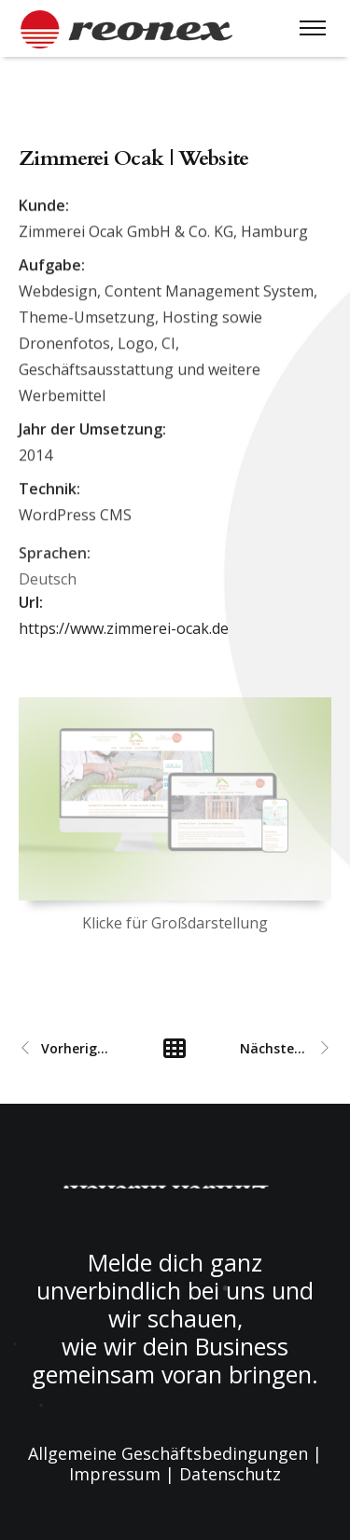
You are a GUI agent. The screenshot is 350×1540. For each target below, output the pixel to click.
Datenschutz (230, 1474)
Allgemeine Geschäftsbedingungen (168, 1453)
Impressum (115, 1474)
